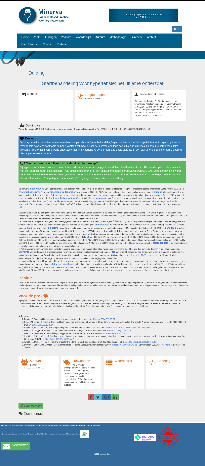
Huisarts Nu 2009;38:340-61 (124, 345)
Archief (151, 37)
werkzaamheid (99, 198)
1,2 (176, 189)
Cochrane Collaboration (63, 192)
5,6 (49, 201)
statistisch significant (62, 264)
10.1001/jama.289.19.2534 (41, 325)
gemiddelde (171, 228)
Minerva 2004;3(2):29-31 (104, 319)
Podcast (66, 37)
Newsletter (15, 446)
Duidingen (50, 37)
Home (25, 37)
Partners (62, 44)
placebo (158, 192)
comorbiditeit (102, 224)
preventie (24, 252)
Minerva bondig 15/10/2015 (115, 333)
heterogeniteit (160, 243)
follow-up (118, 221)
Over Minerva (29, 44)
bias (29, 228)
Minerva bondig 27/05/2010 (119, 330)
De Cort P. (34, 365)
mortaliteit (80, 382)
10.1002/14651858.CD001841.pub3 (140, 342)
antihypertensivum (72, 368)
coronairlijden (70, 379)
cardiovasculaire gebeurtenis (76, 373)
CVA (80, 379)
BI (88, 237)
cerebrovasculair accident (75, 376)
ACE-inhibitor (78, 365)
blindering (53, 228)
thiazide (67, 385)
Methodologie (118, 37)
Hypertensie (166, 345)
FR (177, 29)
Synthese (137, 37)
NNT (113, 252)
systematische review (30, 192)
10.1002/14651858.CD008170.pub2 (58, 339)
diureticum (88, 379)
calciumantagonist (80, 370)
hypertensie (69, 382)
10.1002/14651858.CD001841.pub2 (134, 328)
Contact (48, 44)
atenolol (85, 368)
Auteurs (100, 37)
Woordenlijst (83, 37)
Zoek (36, 37)
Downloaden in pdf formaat (152, 94)
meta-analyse (37, 189)
